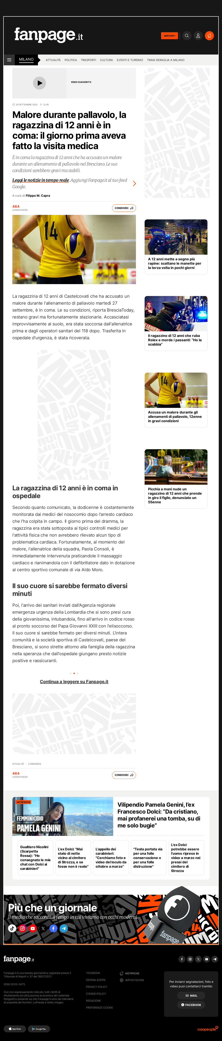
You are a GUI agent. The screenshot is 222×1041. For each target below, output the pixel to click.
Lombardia (34, 764)
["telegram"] (74, 929)
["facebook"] (62, 929)
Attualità (53, 60)
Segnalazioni (95, 979)
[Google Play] (39, 1028)
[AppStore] (15, 1028)
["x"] (49, 929)
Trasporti (88, 60)
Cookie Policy (96, 993)
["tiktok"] (13, 929)
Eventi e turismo (130, 60)
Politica (71, 60)
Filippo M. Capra (38, 195)
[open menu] (9, 60)
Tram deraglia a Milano (165, 60)
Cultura (106, 60)
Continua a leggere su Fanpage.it (74, 681)
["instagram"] (25, 929)
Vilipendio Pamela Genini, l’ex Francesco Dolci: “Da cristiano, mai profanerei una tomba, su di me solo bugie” (159, 815)
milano (26, 59)
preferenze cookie (99, 1007)
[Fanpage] (19, 959)
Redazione (93, 1000)
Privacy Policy (96, 986)
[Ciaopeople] (208, 1030)
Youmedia (93, 973)
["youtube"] (37, 929)
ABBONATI (169, 35)
